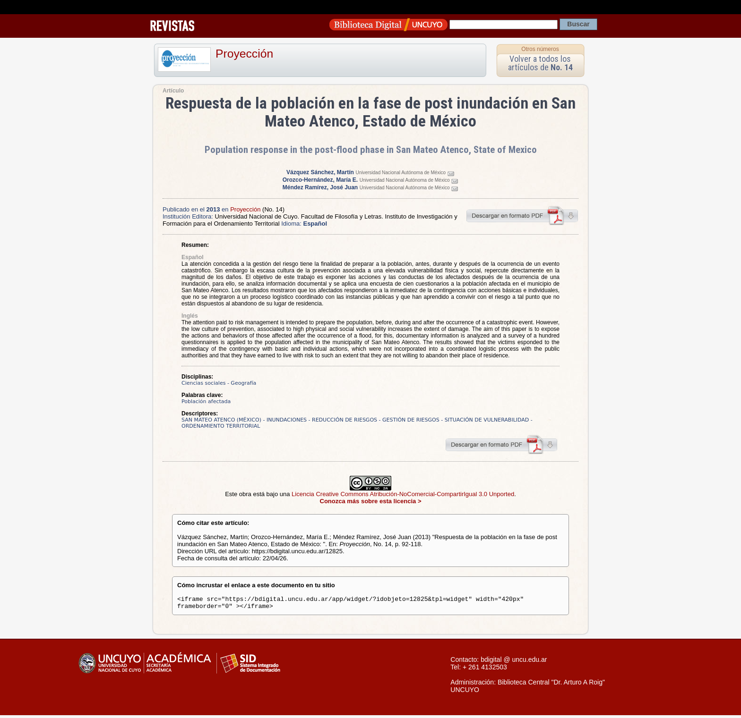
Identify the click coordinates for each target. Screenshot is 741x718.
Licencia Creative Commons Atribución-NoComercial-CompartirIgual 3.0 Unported (403, 494)
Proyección (244, 53)
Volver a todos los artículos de (540, 63)
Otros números (540, 49)
